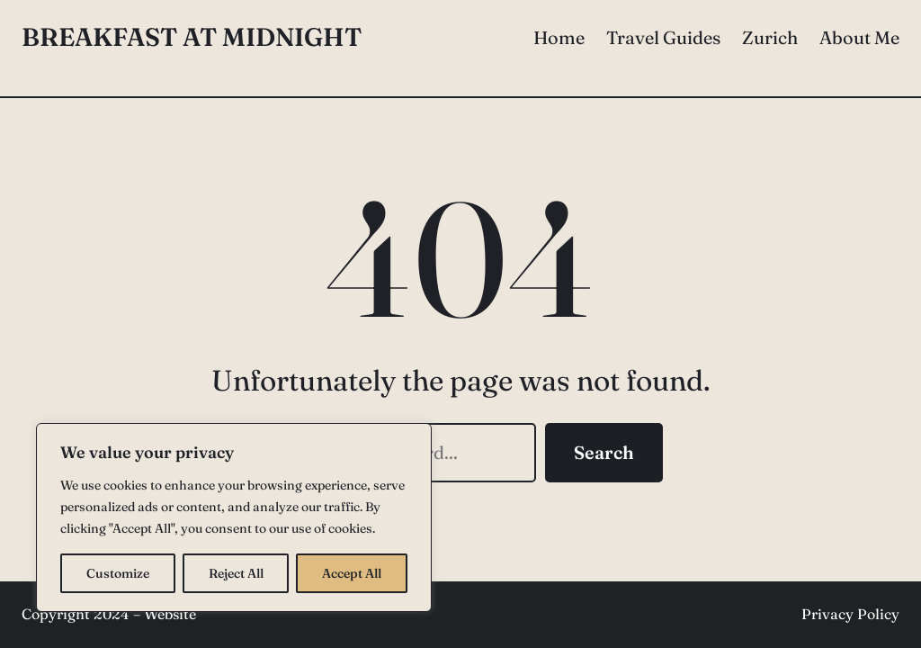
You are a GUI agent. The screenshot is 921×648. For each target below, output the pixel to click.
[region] (234, 517)
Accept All (351, 573)
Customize (117, 573)
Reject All (236, 573)
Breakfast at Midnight (192, 37)
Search (604, 452)
